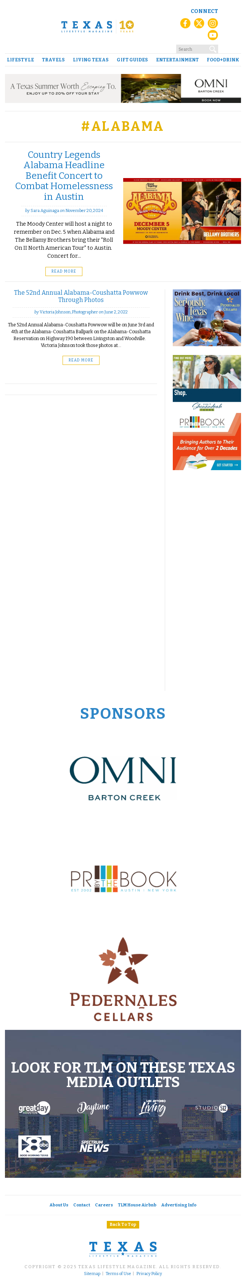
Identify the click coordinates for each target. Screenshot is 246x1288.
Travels (53, 60)
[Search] (213, 49)
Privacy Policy (149, 1274)
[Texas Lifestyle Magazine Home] (97, 27)
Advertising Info (178, 1205)
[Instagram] (212, 26)
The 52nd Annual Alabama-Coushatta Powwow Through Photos (81, 296)
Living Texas (91, 60)
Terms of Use (118, 1274)
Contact (81, 1205)
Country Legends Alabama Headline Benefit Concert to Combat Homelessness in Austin (64, 175)
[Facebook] (185, 26)
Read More (63, 271)
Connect (204, 11)
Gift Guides (132, 60)
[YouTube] (212, 37)
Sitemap (92, 1274)
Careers (104, 1205)
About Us (59, 1205)
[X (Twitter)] (199, 26)
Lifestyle (20, 60)
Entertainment (177, 60)
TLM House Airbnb (137, 1205)
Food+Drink (223, 60)
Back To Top (123, 1224)
